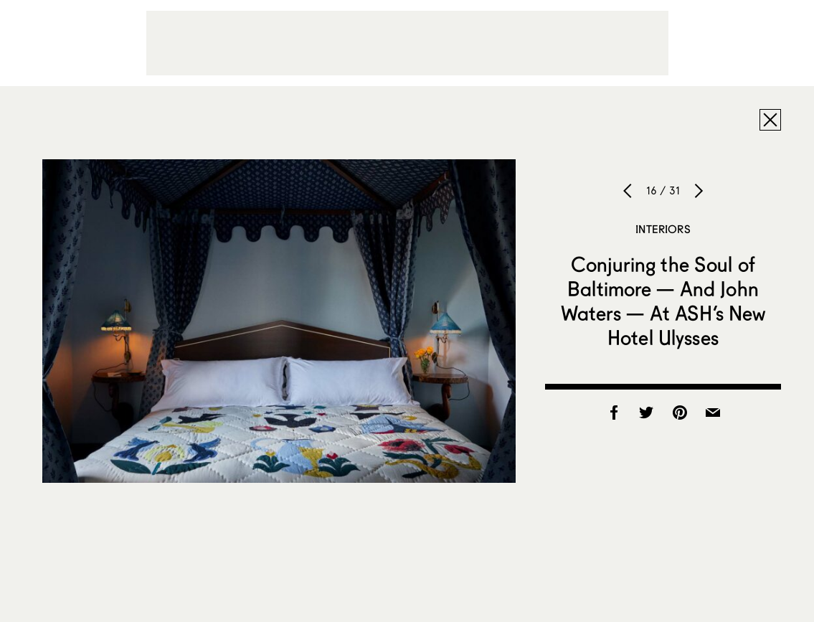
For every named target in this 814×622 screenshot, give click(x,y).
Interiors (662, 228)
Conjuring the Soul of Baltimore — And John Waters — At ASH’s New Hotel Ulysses (663, 300)
